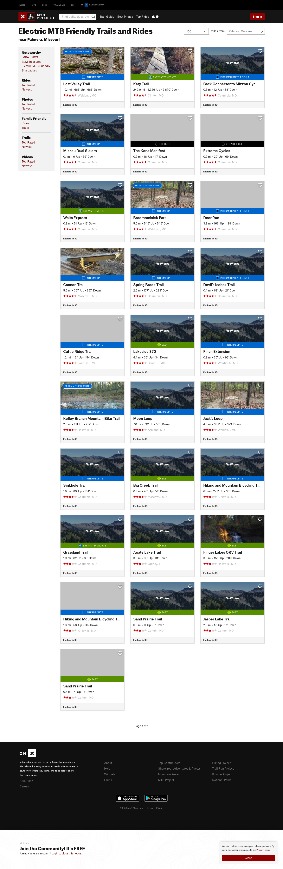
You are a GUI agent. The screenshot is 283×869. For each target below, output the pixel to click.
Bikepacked (29, 70)
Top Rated (28, 85)
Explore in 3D (70, 104)
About (108, 763)
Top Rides (142, 16)
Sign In (257, 16)
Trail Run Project (223, 768)
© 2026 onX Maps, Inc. (131, 807)
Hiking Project (221, 763)
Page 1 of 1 (141, 726)
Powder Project (222, 774)
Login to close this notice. (66, 853)
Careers (25, 786)
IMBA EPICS (30, 57)
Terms (150, 807)
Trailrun (59, 4)
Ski (73, 4)
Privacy (160, 807)
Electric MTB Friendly (36, 66)
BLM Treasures (31, 61)
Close (248, 857)
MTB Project (166, 780)
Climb (22, 4)
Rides (25, 123)
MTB (34, 4)
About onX (27, 780)
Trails (25, 127)
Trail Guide (107, 16)
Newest (27, 89)
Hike (45, 4)
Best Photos (125, 16)
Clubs (108, 780)
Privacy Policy (263, 850)
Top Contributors (169, 763)
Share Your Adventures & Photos (179, 768)
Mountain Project (169, 774)
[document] (248, 853)
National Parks (221, 780)
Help (107, 768)
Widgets (109, 774)
